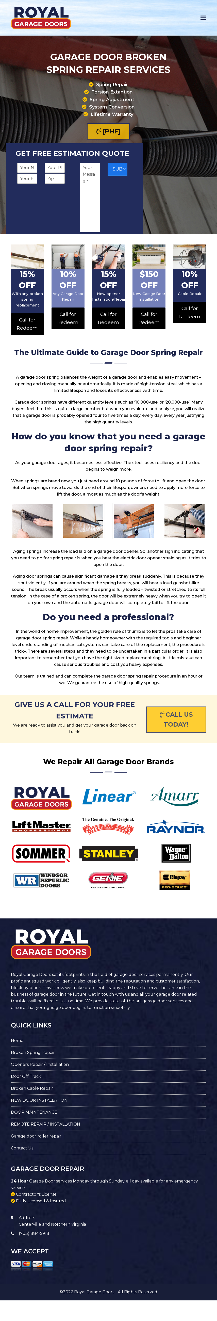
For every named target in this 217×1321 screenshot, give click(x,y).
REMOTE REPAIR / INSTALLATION (45, 1124)
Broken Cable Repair (32, 1088)
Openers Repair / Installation (40, 1064)
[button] (203, 18)
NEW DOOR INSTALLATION (39, 1100)
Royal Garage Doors (94, 1291)
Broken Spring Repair (33, 1052)
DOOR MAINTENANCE (34, 1112)
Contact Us (22, 1148)
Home (17, 1040)
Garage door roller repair (36, 1136)
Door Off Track (26, 1076)
